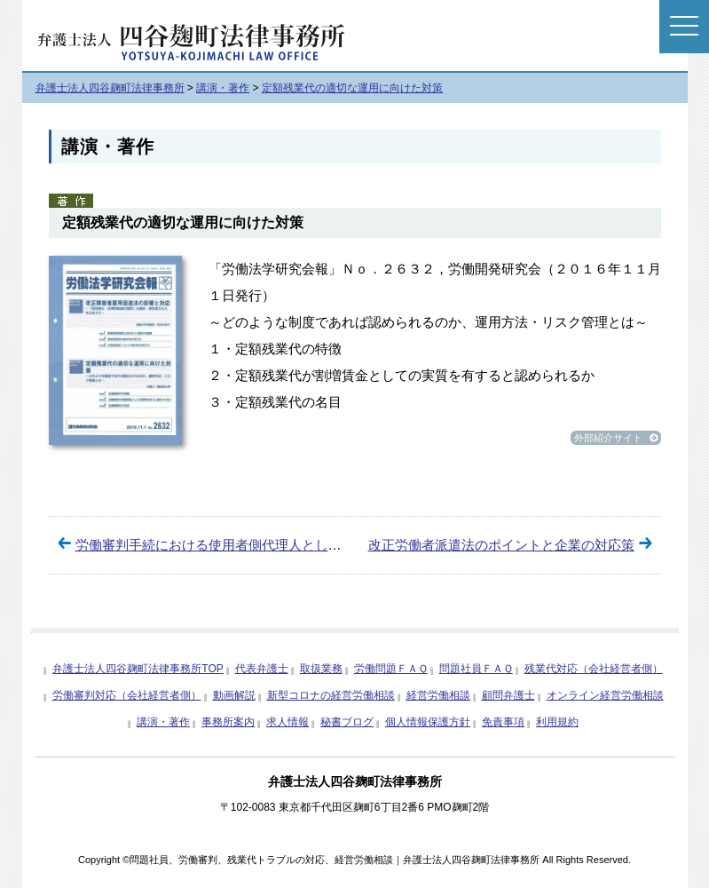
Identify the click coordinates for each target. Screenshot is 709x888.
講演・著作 (163, 722)
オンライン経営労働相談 (605, 695)
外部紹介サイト (616, 437)
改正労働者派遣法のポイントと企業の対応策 (501, 544)
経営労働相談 (438, 695)
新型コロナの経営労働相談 (331, 695)
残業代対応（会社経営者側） (593, 668)
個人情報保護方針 (427, 722)
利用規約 (557, 722)
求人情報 (287, 722)
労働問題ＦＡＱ (391, 668)
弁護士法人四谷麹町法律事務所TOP (137, 668)
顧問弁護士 (508, 695)
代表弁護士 (261, 668)
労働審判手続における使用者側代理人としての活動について (255, 544)
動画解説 (234, 695)
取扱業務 (321, 668)
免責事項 (503, 722)
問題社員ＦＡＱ (476, 668)
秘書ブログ (347, 722)
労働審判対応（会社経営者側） (126, 695)
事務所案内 (228, 722)
